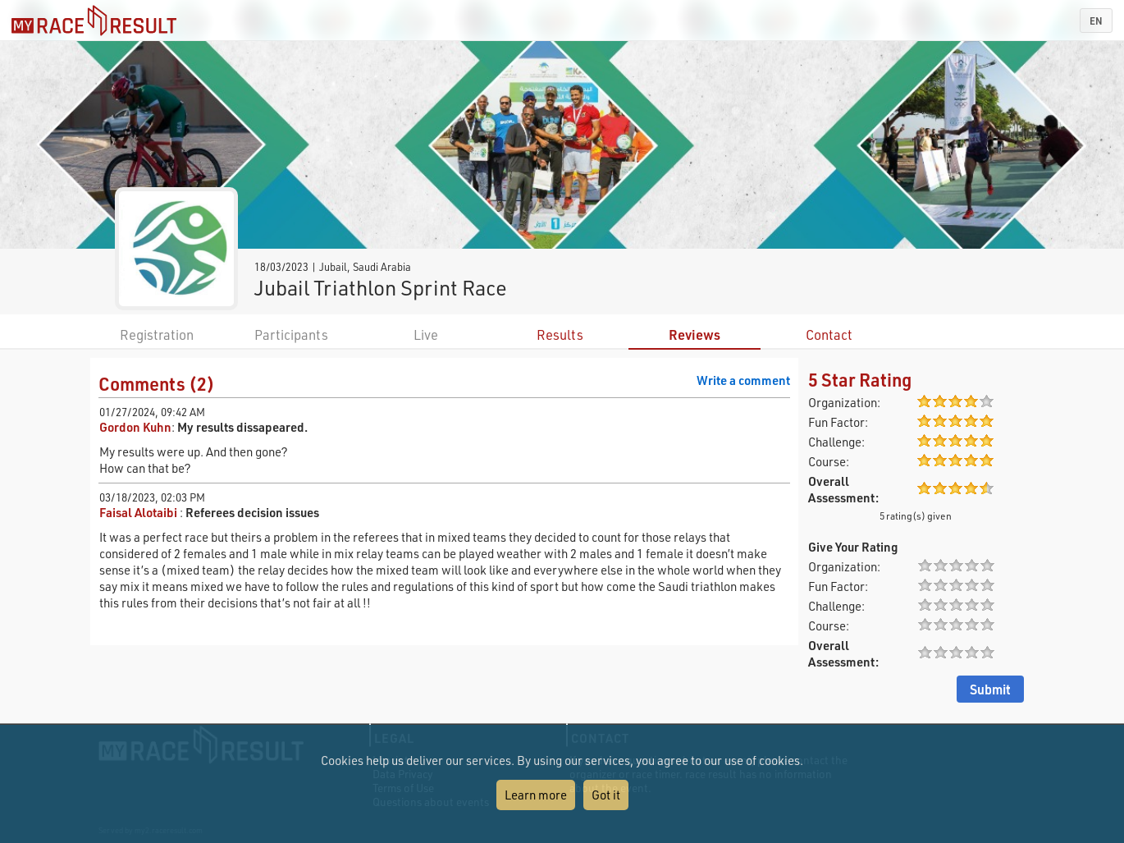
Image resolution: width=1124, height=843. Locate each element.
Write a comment (743, 380)
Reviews (694, 334)
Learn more (536, 794)
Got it (606, 794)
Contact (829, 334)
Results (560, 334)
